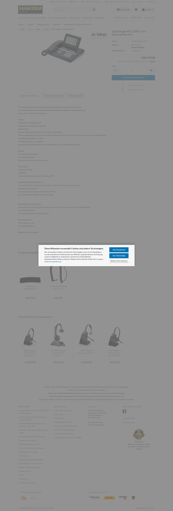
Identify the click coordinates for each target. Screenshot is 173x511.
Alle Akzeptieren (119, 250)
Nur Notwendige (119, 256)
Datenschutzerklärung (52, 261)
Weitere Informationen (119, 261)
